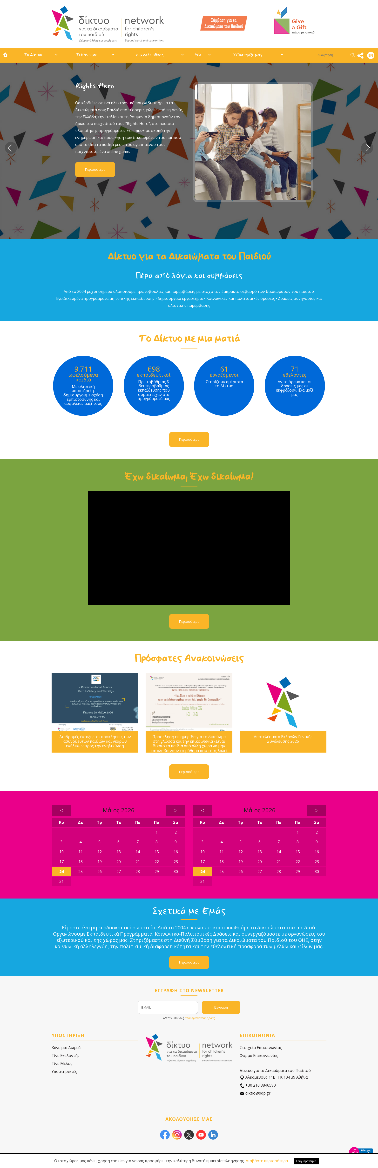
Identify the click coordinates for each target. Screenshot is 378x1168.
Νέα (198, 55)
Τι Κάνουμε (86, 55)
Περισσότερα (95, 169)
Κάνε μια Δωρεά (66, 1047)
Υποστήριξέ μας (247, 55)
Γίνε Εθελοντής (66, 1055)
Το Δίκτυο (33, 55)
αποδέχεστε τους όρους (200, 1018)
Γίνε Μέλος (62, 1063)
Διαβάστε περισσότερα (267, 1160)
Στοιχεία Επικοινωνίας (261, 1047)
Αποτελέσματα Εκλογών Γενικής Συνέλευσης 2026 (283, 739)
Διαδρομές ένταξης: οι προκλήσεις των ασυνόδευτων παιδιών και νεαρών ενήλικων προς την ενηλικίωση (95, 741)
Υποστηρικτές (64, 1071)
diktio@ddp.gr (255, 1093)
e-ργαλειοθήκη (149, 55)
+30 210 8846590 (258, 1085)
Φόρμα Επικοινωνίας (259, 1055)
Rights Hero (94, 86)
